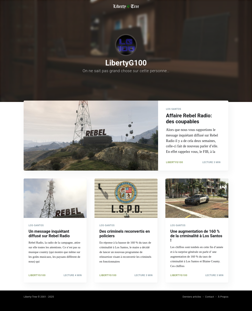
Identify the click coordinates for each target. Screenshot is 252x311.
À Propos (223, 296)
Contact (209, 296)
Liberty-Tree (30, 296)
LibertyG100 (174, 162)
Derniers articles (192, 296)
